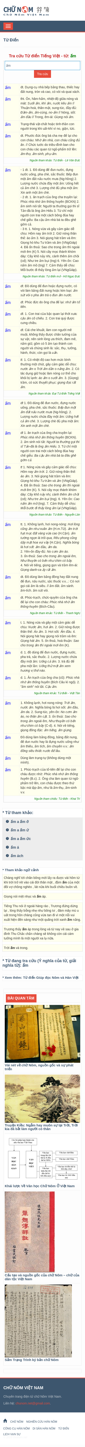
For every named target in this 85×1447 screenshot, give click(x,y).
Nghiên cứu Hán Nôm (41, 1421)
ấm (25, 965)
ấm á (12, 847)
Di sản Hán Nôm (44, 1428)
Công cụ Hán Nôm (16, 1428)
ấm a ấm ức (18, 839)
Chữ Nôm (31, 11)
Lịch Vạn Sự (11, 1434)
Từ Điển (63, 1428)
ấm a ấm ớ (17, 822)
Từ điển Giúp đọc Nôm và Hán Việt (51, 977)
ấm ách (14, 856)
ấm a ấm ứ (17, 830)
